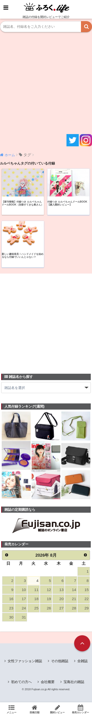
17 (24, 599)
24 (24, 608)
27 (61, 608)
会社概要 (47, 682)
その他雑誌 (59, 661)
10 (24, 590)
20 (61, 599)
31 (24, 617)
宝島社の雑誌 (74, 682)
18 (36, 599)
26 (49, 608)
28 (74, 608)
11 (36, 590)
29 (86, 608)
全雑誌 (82, 661)
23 (11, 608)
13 (61, 590)
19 (49, 599)
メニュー (11, 709)
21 (74, 599)
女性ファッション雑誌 (25, 661)
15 (86, 590)
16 (11, 599)
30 (11, 617)
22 (86, 599)
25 (36, 608)
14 (74, 590)
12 (49, 590)
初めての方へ (21, 682)
